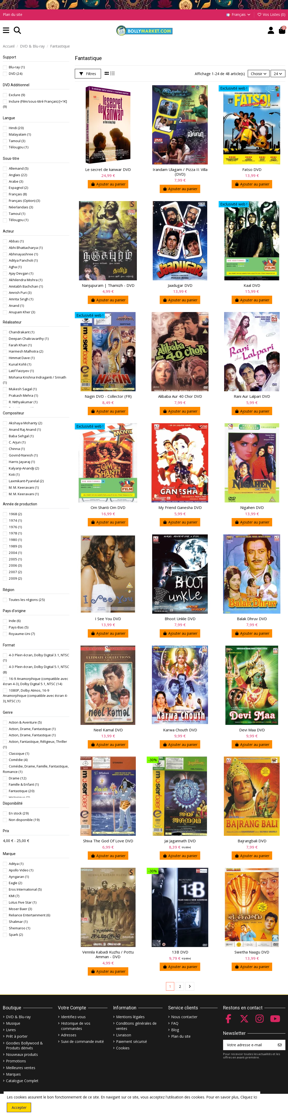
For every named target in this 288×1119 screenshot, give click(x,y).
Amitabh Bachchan (26, 286)
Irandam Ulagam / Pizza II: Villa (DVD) (180, 172)
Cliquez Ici (248, 1097)
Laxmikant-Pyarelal (26, 481)
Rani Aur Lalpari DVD (252, 396)
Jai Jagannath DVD (180, 840)
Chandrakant (21, 332)
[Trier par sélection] (259, 73)
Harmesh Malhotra (26, 351)
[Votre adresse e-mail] (248, 1045)
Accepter (19, 1107)
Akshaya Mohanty (25, 423)
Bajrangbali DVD (252, 840)
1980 (15, 539)
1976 (15, 527)
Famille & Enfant (24, 784)
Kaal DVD (252, 285)
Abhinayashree (23, 254)
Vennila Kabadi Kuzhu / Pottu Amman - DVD (108, 954)
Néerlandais (21, 207)
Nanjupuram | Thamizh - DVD (108, 285)
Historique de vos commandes (75, 1026)
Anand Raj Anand (25, 429)
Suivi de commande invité (82, 1041)
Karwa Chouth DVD (180, 729)
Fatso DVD (252, 169)
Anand (16, 305)
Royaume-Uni (22, 633)
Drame (17, 778)
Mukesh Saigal (23, 389)
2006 (15, 565)
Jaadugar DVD (180, 285)
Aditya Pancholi (23, 260)
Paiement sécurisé (131, 1041)
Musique (13, 1023)
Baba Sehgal (21, 436)
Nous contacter (184, 1016)
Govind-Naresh (23, 455)
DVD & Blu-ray (18, 1016)
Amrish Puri (20, 292)
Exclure (17, 94)
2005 (15, 559)
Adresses (68, 1034)
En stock (19, 813)
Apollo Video (21, 870)
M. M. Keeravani (24, 487)
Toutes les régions (27, 599)
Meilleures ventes (20, 1067)
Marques (13, 1074)
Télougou (18, 147)
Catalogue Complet (22, 1080)
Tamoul (17, 140)
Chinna (17, 448)
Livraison (123, 1034)
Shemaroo (19, 928)
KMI (14, 895)
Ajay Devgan (21, 273)
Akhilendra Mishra (25, 279)
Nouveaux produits (22, 1054)
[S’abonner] (279, 1045)
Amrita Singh (21, 299)
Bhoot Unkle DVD (180, 618)
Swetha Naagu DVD (252, 952)
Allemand (18, 168)
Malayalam (20, 134)
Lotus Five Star (22, 902)
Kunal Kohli (20, 364)
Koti (14, 474)
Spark (16, 934)
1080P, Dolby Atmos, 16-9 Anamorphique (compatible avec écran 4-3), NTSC (35, 695)
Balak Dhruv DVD (252, 618)
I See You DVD (108, 618)
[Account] (271, 30)
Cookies (123, 1047)
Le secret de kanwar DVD (108, 169)
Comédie (18, 759)
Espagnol (18, 187)
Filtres (87, 73)
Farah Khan (20, 345)
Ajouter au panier (108, 184)
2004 (15, 552)
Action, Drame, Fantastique (32, 728)
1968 (15, 514)
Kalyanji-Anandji (24, 468)
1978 (15, 533)
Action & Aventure (25, 722)
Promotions (16, 1060)
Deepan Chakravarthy (29, 338)
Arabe (16, 181)
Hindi (16, 127)
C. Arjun (17, 442)
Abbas (16, 241)
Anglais (18, 175)
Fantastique (21, 791)
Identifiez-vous (73, 1016)
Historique (19, 797)
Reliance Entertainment (29, 915)
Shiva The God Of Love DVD (108, 840)
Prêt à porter (17, 1036)
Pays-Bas (18, 627)
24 (278, 73)
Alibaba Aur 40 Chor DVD (180, 396)
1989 (15, 546)
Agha (15, 266)
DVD (15, 73)
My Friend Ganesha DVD (180, 507)
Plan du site (12, 14)
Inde (15, 620)
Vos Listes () (271, 14)
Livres (11, 1029)
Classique (19, 753)
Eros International (25, 889)
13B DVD (180, 952)
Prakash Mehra (23, 395)
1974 (15, 520)
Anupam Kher (22, 312)
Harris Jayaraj (22, 461)
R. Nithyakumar (23, 402)
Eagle (15, 882)
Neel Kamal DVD (108, 729)
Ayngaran (19, 876)
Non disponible (24, 819)
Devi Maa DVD (252, 729)
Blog (175, 1029)
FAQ (174, 1023)
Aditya (16, 863)
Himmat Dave (22, 357)
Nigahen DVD (252, 507)
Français (238, 14)
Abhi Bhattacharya (26, 247)
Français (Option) (24, 200)
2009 (15, 578)
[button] (6, 30)
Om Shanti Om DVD (108, 507)
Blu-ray (17, 67)
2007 (15, 572)
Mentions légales (130, 1016)
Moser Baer (20, 908)
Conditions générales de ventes (136, 1026)
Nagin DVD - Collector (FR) (108, 396)
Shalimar (18, 921)
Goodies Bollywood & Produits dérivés (24, 1046)
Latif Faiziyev (21, 370)
